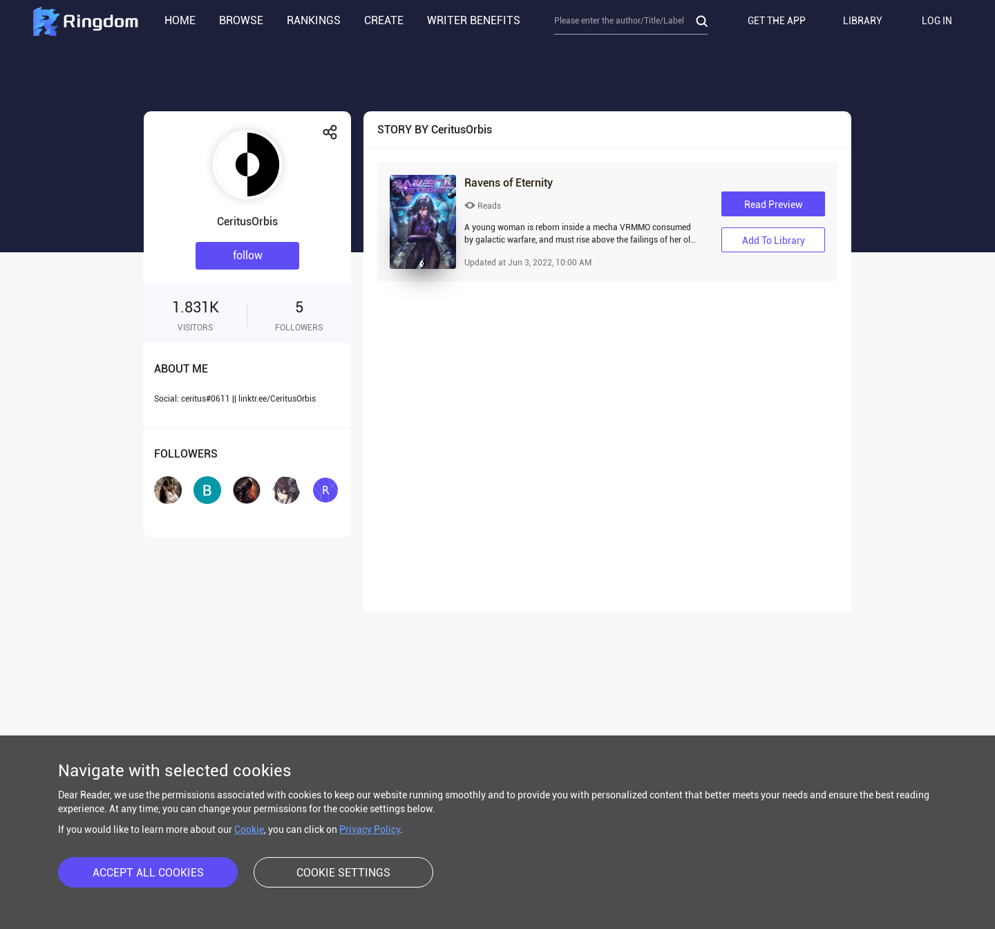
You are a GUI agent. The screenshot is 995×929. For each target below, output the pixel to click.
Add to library (773, 240)
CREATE (384, 20)
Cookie (249, 829)
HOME (180, 20)
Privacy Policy (369, 829)
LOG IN (937, 20)
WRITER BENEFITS (473, 20)
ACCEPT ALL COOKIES (148, 872)
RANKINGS (314, 20)
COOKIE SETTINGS (343, 872)
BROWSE (241, 20)
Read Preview (773, 204)
